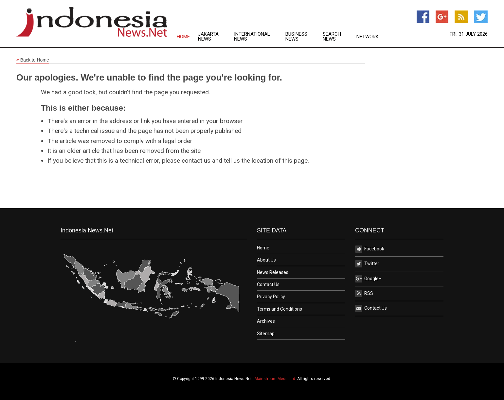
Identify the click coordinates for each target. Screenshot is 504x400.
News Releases (272, 272)
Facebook (369, 249)
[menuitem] (187, 37)
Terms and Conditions (279, 309)
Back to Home (32, 60)
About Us (266, 260)
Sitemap (266, 333)
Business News (296, 37)
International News (252, 37)
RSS (364, 293)
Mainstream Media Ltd (275, 378)
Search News (332, 37)
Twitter (367, 263)
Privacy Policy (271, 296)
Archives (266, 321)
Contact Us (268, 284)
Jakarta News (208, 37)
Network (367, 36)
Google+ (368, 278)
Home (183, 36)
